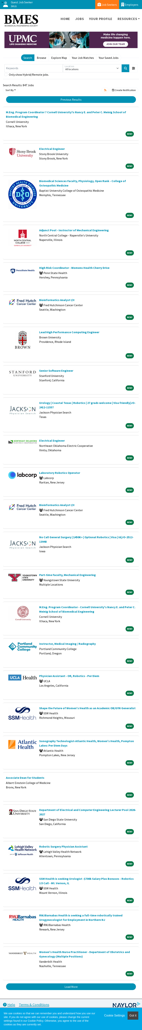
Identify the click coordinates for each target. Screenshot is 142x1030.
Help (9, 1004)
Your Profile (101, 19)
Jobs (79, 19)
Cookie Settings (114, 1015)
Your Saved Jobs (109, 58)
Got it (132, 1015)
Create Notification (124, 90)
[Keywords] (33, 68)
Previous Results (71, 99)
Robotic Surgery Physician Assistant (63, 846)
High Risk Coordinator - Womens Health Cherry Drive (74, 268)
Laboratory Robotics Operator (59, 473)
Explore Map (59, 58)
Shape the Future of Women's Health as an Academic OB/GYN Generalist (87, 708)
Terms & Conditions (34, 1004)
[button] (133, 68)
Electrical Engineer (52, 149)
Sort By (10, 90)
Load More (71, 987)
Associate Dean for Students (25, 777)
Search (27, 58)
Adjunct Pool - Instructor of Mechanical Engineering (74, 230)
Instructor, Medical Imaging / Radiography (67, 644)
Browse (41, 58)
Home (65, 19)
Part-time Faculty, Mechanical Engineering (67, 575)
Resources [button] (127, 19)
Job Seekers (107, 4)
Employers (129, 4)
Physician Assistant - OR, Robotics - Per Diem (69, 676)
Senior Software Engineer (56, 370)
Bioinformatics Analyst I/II (57, 300)
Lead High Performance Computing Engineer (69, 332)
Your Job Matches (83, 58)
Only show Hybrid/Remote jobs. (29, 74)
